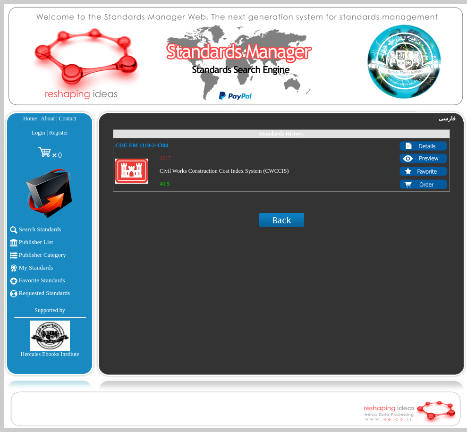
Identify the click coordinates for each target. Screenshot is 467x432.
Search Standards (35, 229)
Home (30, 118)
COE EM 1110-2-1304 (141, 145)
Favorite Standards (37, 280)
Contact (67, 118)
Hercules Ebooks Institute (50, 354)
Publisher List (31, 242)
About (48, 118)
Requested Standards (40, 292)
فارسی (447, 118)
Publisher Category (38, 254)
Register (58, 132)
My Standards (31, 267)
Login (38, 132)
